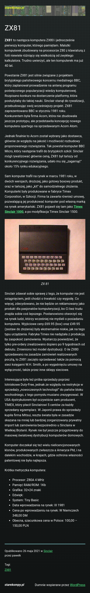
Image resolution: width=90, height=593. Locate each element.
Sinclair (48, 551)
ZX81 (8, 569)
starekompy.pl (14, 8)
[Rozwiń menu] (83, 8)
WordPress (77, 585)
